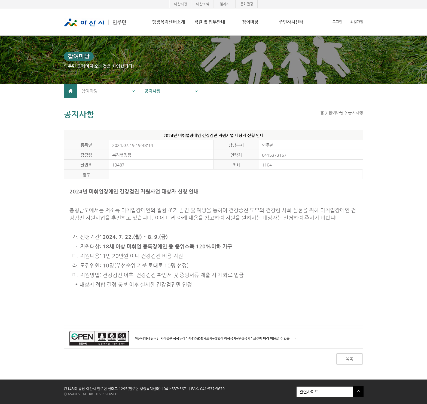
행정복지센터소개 (168, 21)
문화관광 (246, 4)
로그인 (337, 22)
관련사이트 (325, 392)
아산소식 (202, 4)
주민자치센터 (291, 21)
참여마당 (250, 21)
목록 (349, 358)
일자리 (225, 4)
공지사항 (152, 91)
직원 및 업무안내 (209, 21)
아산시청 (180, 4)
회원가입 (356, 22)
